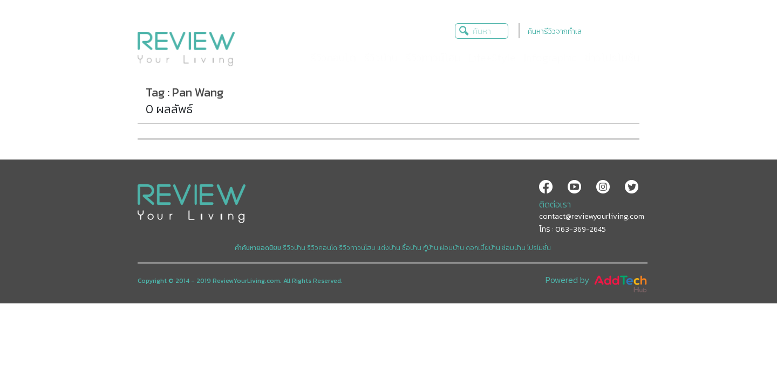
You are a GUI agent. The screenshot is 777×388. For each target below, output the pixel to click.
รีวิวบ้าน (294, 248)
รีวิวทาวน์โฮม (357, 248)
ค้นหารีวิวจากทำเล (555, 31)
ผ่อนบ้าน (452, 248)
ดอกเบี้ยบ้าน (483, 248)
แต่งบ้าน (388, 248)
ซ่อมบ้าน (514, 248)
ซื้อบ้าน (411, 248)
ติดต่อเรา (555, 204)
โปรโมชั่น (539, 248)
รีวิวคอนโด (322, 248)
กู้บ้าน (430, 248)
